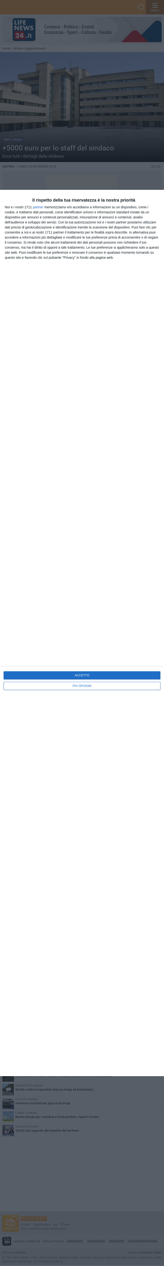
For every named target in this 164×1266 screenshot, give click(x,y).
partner (38, 207)
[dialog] (82, 633)
